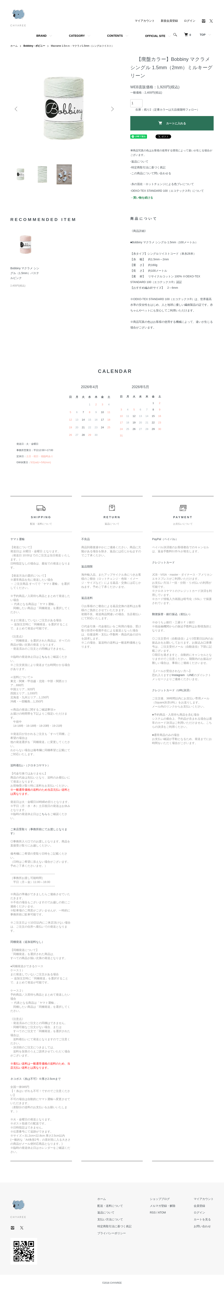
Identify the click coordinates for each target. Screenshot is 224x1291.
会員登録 (199, 1205)
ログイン (189, 20)
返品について (105, 1212)
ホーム (14, 45)
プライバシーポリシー (111, 1233)
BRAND (41, 35)
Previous (16, 109)
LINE (191, 675)
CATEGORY (77, 35)
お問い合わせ (202, 1226)
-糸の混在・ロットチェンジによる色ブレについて (162, 184)
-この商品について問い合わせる (150, 173)
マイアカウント (145, 20)
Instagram (178, 675)
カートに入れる (172, 123)
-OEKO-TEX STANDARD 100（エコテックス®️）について (167, 190)
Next (112, 109)
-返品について (139, 161)
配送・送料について (110, 1205)
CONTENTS (115, 35)
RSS (153, 1212)
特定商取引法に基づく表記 (114, 1226)
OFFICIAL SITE (155, 36)
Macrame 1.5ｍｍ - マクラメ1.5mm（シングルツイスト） (82, 45)
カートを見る (202, 1219)
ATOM (162, 1212)
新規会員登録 (169, 20)
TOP (203, 34)
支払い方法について (110, 1219)
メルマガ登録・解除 (162, 1205)
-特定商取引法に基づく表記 (147, 167)
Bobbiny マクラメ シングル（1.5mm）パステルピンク (24, 273)
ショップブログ (160, 1199)
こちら (43, 656)
